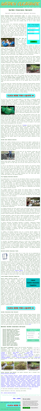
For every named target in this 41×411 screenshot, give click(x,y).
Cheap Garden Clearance (12, 381)
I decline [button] (28, 407)
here (30, 324)
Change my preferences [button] (34, 407)
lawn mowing (16, 352)
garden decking (28, 356)
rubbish (15, 103)
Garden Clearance (10, 376)
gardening (21, 24)
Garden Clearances (11, 380)
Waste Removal (18, 376)
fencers (2, 356)
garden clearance (20, 43)
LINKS (27, 7)
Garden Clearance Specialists (26, 381)
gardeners (13, 64)
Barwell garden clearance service (16, 77)
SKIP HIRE (31, 354)
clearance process (9, 216)
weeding (14, 353)
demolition (9, 145)
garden (2, 17)
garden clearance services (31, 131)
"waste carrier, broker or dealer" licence (11, 48)
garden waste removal (14, 255)
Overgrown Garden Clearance (28, 384)
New (10, 402)
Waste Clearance (20, 379)
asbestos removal (19, 270)
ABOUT (30, 7)
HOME (24, 7)
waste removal (17, 354)
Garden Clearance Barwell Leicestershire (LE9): (13, 15)
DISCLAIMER (38, 7)
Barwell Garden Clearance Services (13, 326)
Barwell (25, 125)
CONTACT (33, 7)
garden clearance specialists (14, 351)
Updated (13, 402)
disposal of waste (12, 189)
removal (6, 72)
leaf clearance (26, 264)
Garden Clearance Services (11, 375)
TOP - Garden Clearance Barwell (8, 392)
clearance (8, 261)
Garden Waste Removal (33, 386)
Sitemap (2, 402)
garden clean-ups (35, 264)
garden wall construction (22, 357)
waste (24, 47)
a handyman (14, 356)
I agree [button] (24, 407)
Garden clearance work (6, 125)
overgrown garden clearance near (21, 289)
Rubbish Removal (31, 380)
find (5, 314)
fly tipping (19, 53)
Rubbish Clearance (11, 378)
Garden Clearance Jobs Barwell (8, 373)
